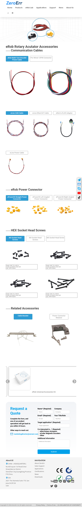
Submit (54, 453)
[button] (8, 381)
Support (53, 8)
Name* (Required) (44, 409)
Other (42, 435)
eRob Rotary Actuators (48, 431)
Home (9, 8)
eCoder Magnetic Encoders (50, 433)
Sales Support (39, 467)
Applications (41, 8)
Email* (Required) (44, 416)
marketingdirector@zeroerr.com (24, 434)
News (61, 8)
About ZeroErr (40, 464)
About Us (70, 8)
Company (58, 409)
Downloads (39, 478)
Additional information (46, 438)
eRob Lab (29, 8)
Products (18, 8)
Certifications (39, 472)
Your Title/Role (60, 416)
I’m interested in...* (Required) (49, 429)
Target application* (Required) (49, 422)
